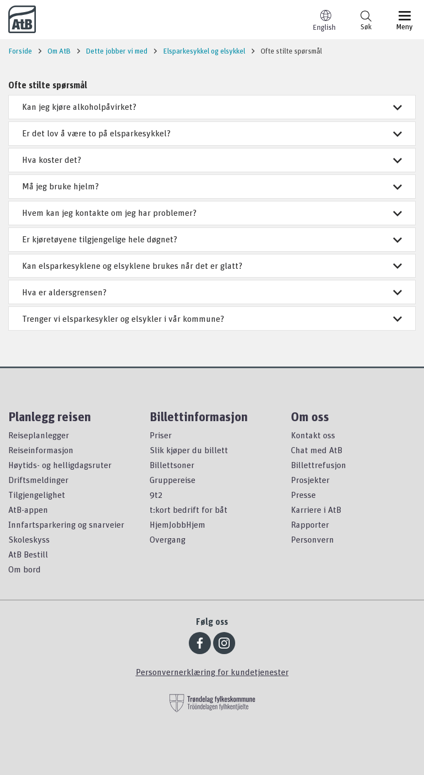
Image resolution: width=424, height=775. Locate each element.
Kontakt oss (313, 434)
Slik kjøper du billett (189, 449)
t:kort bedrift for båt (188, 509)
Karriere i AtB (316, 509)
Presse (303, 494)
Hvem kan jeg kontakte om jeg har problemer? (212, 212)
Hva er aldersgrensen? (212, 292)
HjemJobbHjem (177, 524)
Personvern (312, 539)
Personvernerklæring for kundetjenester (212, 671)
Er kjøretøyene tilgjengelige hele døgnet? (212, 239)
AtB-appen (28, 509)
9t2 (156, 494)
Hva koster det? (212, 159)
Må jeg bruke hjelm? (212, 186)
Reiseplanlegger (38, 434)
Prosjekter (310, 479)
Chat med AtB (316, 449)
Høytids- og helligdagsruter (60, 464)
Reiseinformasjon (40, 449)
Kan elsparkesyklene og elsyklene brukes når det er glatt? (212, 265)
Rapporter (310, 524)
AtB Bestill (28, 554)
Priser (161, 434)
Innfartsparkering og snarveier (66, 524)
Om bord (24, 569)
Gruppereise (172, 479)
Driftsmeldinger (38, 479)
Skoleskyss (29, 539)
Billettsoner (172, 464)
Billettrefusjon (318, 464)
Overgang (168, 539)
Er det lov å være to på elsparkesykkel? (212, 133)
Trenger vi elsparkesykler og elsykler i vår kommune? (212, 318)
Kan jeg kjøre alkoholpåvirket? (212, 106)
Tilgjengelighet (36, 494)
